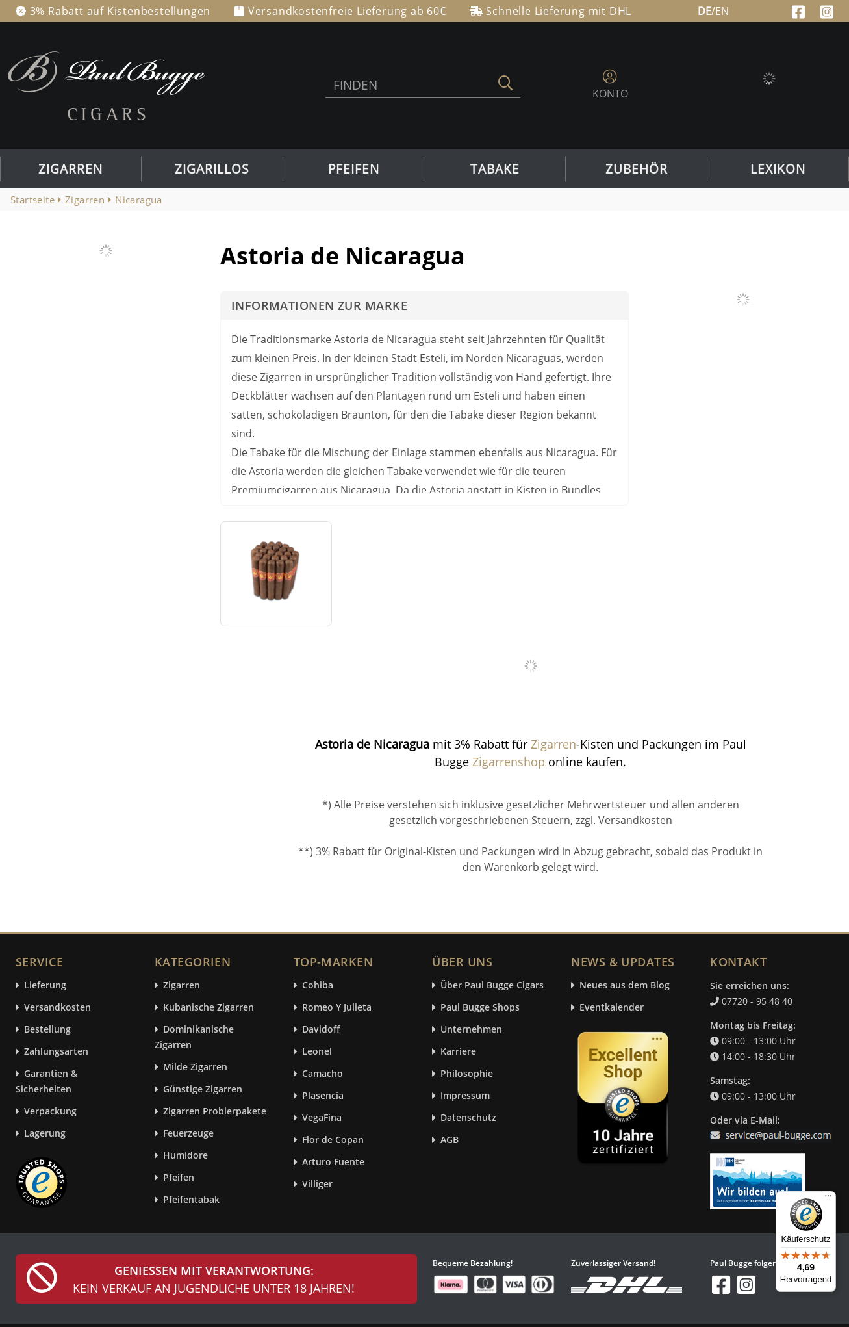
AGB (449, 1140)
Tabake (495, 169)
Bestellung (47, 1030)
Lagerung (45, 1133)
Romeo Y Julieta (337, 1007)
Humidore (185, 1156)
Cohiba (317, 985)
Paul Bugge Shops (480, 1007)
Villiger (317, 1184)
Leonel (317, 1052)
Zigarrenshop (508, 761)
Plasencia (323, 1096)
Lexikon (777, 169)
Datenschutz (468, 1118)
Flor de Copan (333, 1140)
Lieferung (45, 985)
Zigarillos (212, 169)
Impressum (465, 1096)
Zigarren (70, 169)
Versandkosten (57, 1007)
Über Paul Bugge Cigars (492, 985)
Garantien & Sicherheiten (46, 1082)
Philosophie (466, 1074)
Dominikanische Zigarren (194, 1037)
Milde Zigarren (195, 1067)
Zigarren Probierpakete (214, 1111)
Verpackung (50, 1111)
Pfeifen (353, 169)
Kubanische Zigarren (208, 1007)
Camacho (322, 1074)
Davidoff (321, 1030)
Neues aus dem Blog (624, 985)
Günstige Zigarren (202, 1089)
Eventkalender (611, 1007)
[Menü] (828, 1199)
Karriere (458, 1052)
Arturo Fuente (333, 1162)
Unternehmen (471, 1030)
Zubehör (636, 169)
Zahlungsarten (56, 1052)
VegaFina (322, 1118)
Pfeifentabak (191, 1200)
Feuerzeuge (188, 1133)
